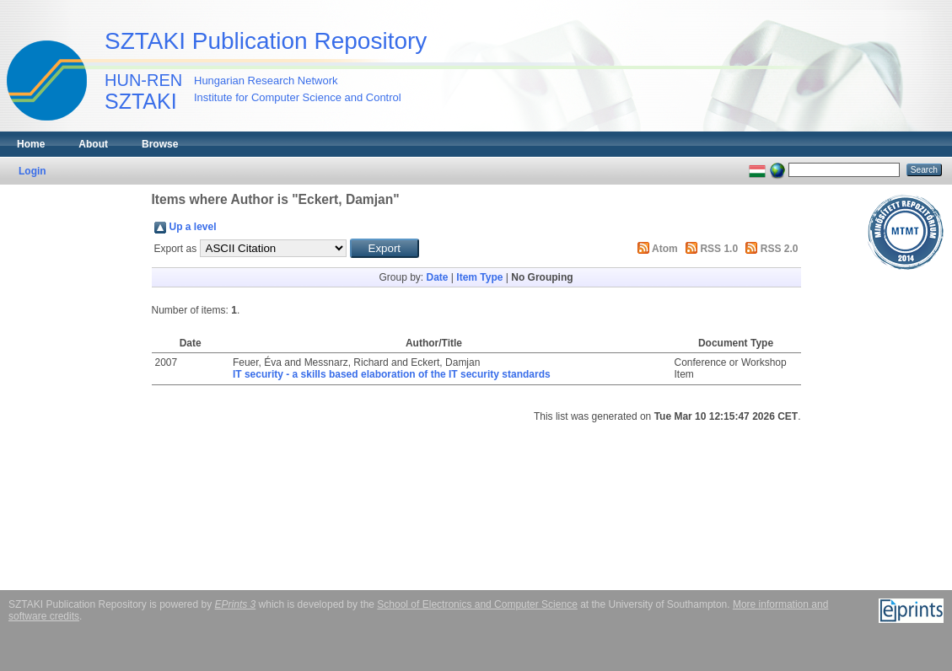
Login (32, 171)
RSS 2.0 (780, 249)
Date (437, 277)
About (93, 144)
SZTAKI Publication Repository (266, 41)
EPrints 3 (235, 604)
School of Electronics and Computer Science (477, 604)
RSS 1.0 (719, 249)
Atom (665, 249)
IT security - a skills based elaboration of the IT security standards (392, 374)
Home (31, 144)
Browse (160, 144)
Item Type (479, 277)
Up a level (193, 227)
